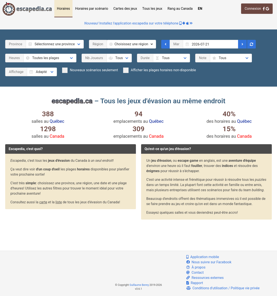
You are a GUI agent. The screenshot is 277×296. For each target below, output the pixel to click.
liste (58, 202)
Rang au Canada (180, 8)
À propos (195, 267)
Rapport (194, 283)
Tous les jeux (152, 8)
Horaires (63, 8)
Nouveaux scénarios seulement (90, 70)
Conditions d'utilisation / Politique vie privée (222, 288)
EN (200, 8)
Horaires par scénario (91, 8)
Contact (195, 272)
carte (43, 202)
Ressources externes (205, 278)
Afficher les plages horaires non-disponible (159, 70)
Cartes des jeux (125, 8)
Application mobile (202, 257)
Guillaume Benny (139, 284)
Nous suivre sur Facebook (208, 262)
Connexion (257, 8)
